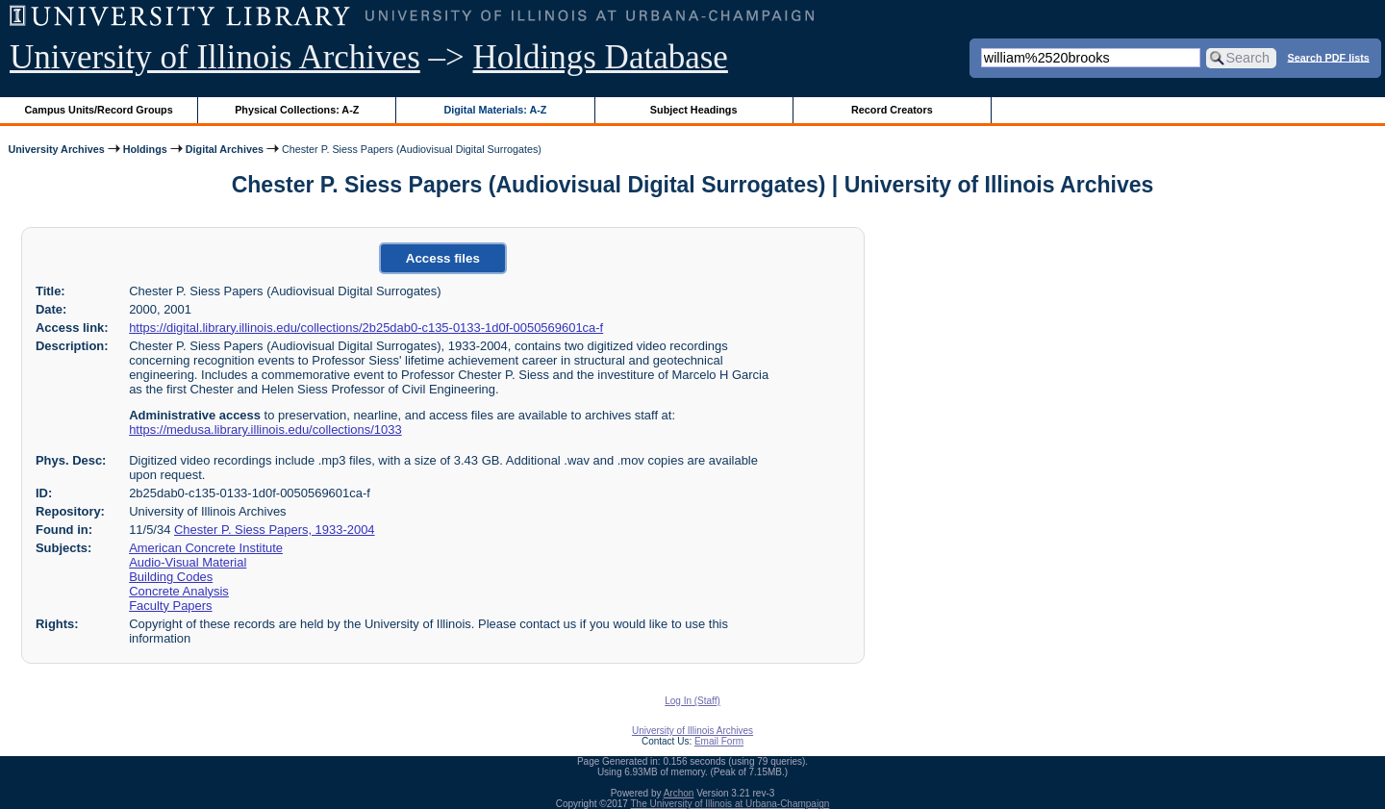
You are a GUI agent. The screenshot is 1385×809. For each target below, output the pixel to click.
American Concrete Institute (206, 548)
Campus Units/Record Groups (99, 109)
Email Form (718, 741)
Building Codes (171, 576)
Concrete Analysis (179, 591)
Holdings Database (600, 57)
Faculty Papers (170, 605)
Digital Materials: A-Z (494, 109)
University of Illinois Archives (215, 57)
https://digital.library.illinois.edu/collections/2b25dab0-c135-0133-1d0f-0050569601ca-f (366, 327)
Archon (679, 793)
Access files (443, 258)
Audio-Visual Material (187, 562)
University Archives (56, 149)
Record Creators (892, 109)
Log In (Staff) (692, 700)
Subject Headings (694, 109)
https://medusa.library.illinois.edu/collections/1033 (265, 429)
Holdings (145, 149)
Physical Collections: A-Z (297, 109)
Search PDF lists (1329, 57)
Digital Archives (225, 149)
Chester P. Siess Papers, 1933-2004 (274, 529)
